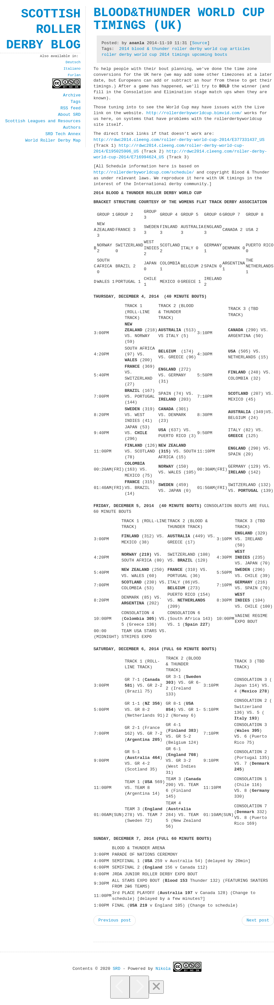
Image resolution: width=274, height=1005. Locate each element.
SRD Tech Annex (63, 134)
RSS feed (71, 108)
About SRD (69, 115)
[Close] (156, 987)
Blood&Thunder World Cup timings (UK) (179, 19)
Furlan (74, 75)
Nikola (163, 968)
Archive (72, 95)
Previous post (114, 920)
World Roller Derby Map (53, 141)
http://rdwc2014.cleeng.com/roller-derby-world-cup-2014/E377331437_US (178, 140)
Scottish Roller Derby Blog (43, 30)
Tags (76, 102)
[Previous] (120, 987)
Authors (72, 128)
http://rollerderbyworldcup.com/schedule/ (143, 172)
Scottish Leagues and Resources (43, 121)
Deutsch (73, 62)
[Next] (139, 987)
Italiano (72, 68)
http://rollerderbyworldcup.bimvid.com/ (194, 113)
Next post (258, 920)
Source (199, 43)
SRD (116, 968)
